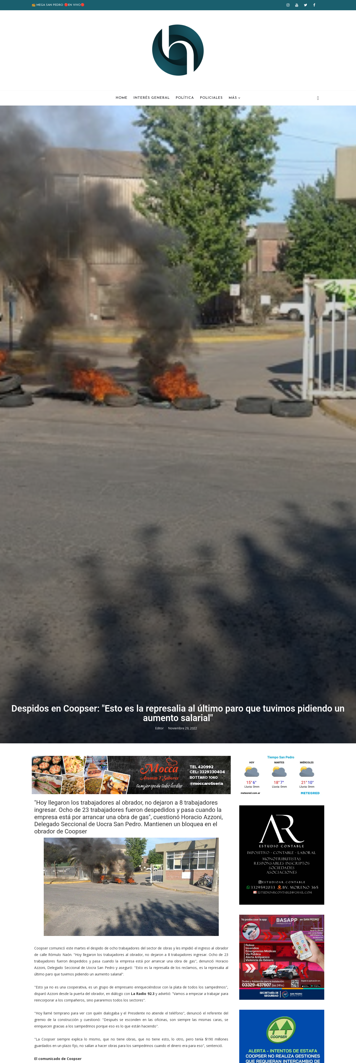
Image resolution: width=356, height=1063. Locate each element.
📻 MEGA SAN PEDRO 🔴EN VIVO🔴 (58, 5)
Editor (159, 728)
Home (122, 98)
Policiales (211, 98)
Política (185, 98)
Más (233, 98)
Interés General (152, 98)
